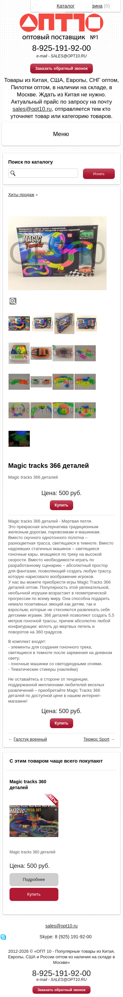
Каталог (66, 6)
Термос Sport (96, 739)
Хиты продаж (21, 194)
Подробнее (34, 879)
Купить (62, 505)
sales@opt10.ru (31, 109)
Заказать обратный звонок (61, 68)
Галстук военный (30, 739)
